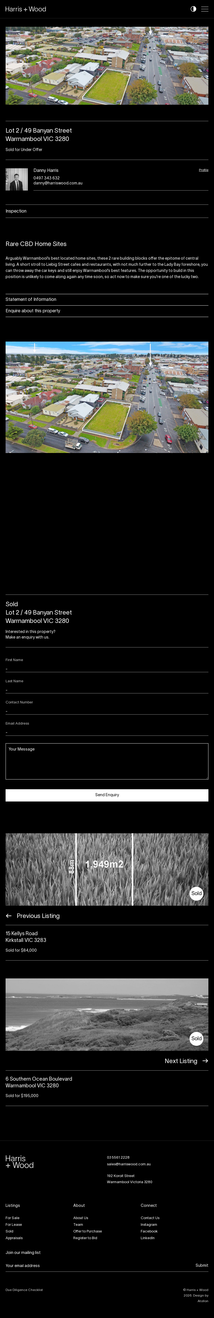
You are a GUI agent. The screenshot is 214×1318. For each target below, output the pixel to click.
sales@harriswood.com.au (129, 1164)
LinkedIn (148, 1238)
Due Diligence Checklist (24, 1290)
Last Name (14, 681)
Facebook (149, 1231)
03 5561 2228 (118, 1157)
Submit (202, 1266)
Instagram (149, 1225)
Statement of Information (31, 300)
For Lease (14, 1225)
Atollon (203, 1301)
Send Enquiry (107, 795)
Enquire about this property (33, 311)
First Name (14, 660)
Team (78, 1225)
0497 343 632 (46, 178)
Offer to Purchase (87, 1231)
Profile (203, 170)
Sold (9, 1231)
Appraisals (14, 1238)
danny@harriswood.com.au (57, 183)
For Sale (13, 1218)
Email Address (17, 723)
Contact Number (19, 702)
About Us (80, 1218)
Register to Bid (85, 1238)
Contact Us (150, 1218)
